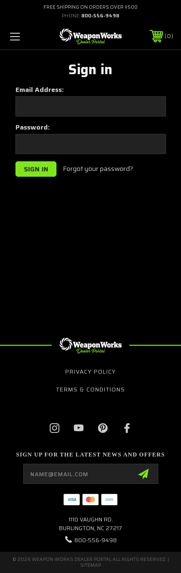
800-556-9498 (100, 15)
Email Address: (39, 89)
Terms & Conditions (90, 389)
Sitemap (90, 565)
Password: (32, 127)
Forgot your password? (98, 169)
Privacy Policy (90, 371)
